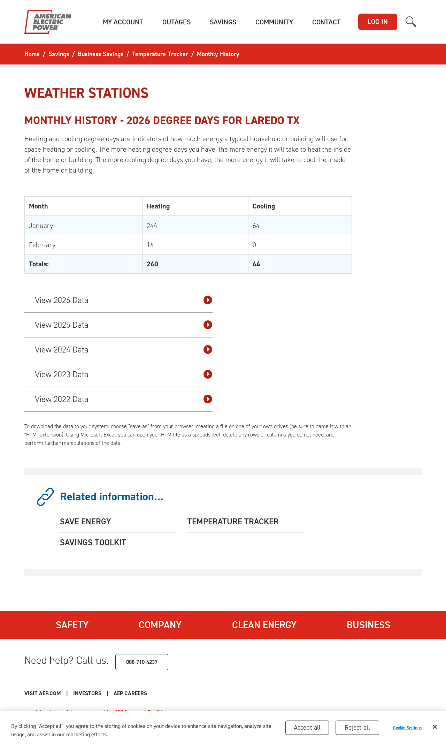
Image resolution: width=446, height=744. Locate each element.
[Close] (435, 729)
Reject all (357, 729)
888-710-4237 (141, 662)
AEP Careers (130, 693)
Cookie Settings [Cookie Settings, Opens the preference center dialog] (407, 729)
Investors (87, 693)
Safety (72, 624)
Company (160, 624)
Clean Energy (264, 624)
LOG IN (378, 21)
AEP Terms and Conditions (142, 711)
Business (368, 624)
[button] (123, 22)
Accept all (307, 729)
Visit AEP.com (42, 693)
